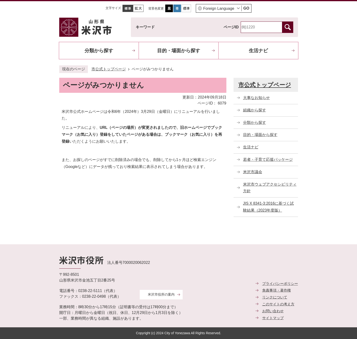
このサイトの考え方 (278, 304)
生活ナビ (258, 50)
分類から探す (99, 50)
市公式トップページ (108, 69)
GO (246, 8)
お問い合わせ (273, 311)
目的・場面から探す (178, 50)
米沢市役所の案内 (161, 294)
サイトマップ (273, 318)
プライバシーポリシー (280, 284)
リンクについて (274, 297)
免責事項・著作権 (276, 290)
